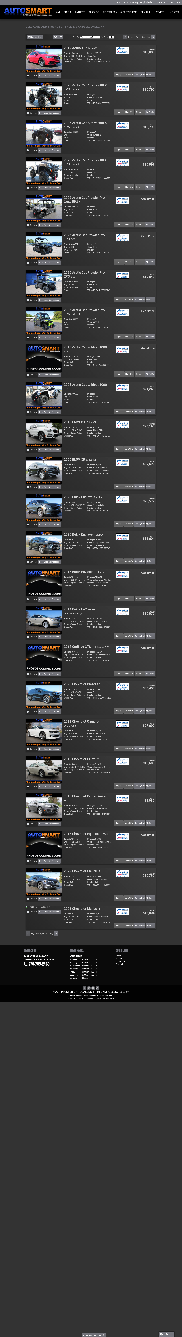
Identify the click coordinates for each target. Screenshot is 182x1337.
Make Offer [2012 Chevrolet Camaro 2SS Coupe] (129, 748)
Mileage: (91, 53)
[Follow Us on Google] (97, 998)
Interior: (90, 59)
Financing (139, 112)
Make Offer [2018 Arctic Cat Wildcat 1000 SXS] (129, 374)
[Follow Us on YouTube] (93, 998)
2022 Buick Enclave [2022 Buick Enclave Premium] (83, 497)
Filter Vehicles (35, 37)
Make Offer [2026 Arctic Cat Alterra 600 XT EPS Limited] (129, 112)
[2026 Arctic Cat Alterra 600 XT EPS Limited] (44, 96)
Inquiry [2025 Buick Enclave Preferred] (118, 561)
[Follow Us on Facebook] (84, 998)
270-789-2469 (173, 2)
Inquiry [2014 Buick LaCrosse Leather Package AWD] (118, 636)
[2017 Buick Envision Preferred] (44, 582)
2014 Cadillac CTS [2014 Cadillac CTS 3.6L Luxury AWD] (87, 647)
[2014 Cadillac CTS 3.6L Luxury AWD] (44, 657)
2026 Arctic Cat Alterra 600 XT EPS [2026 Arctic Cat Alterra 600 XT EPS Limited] (86, 125)
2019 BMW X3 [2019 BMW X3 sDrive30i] (80, 422)
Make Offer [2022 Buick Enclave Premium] (129, 524)
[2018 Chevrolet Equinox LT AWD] (44, 844)
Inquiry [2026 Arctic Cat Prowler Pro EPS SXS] (118, 262)
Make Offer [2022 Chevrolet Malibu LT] (129, 898)
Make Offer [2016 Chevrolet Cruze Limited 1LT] (129, 823)
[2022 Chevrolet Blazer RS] (44, 695)
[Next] (153, 37)
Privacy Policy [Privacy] (121, 974)
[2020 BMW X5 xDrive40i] (44, 470)
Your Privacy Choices (104, 1005)
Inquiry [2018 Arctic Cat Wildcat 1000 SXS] (118, 374)
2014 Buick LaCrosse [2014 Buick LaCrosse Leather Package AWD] (79, 611)
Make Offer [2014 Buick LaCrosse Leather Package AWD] (129, 636)
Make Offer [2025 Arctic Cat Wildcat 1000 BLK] (129, 411)
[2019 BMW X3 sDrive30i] (44, 433)
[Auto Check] (122, 50)
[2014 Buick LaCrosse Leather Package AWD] (44, 620)
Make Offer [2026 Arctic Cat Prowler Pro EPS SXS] (129, 262)
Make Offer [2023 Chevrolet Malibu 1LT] (129, 935)
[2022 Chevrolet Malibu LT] (44, 882)
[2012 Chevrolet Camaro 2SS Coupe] (44, 732)
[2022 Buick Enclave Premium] (44, 507)
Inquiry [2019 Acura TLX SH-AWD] (118, 75)
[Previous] (125, 37)
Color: (89, 56)
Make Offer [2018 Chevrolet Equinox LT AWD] (129, 860)
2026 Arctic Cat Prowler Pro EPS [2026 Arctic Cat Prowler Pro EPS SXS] (84, 274)
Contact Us (120, 971)
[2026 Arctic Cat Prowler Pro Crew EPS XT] (44, 208)
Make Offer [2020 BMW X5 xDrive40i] (129, 486)
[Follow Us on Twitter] (89, 998)
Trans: (66, 59)
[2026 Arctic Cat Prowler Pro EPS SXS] (44, 246)
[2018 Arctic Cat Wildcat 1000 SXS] (44, 358)
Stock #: (67, 53)
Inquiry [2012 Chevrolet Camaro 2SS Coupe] (118, 748)
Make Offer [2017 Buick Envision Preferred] (129, 599)
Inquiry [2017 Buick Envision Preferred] (118, 599)
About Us (119, 968)
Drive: (66, 62)
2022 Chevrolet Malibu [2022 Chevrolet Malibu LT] (82, 871)
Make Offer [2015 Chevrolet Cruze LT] (129, 786)
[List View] (60, 37)
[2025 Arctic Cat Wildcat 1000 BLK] (44, 395)
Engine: (67, 56)
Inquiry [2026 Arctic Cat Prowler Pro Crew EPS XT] (118, 224)
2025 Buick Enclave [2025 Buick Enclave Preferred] (83, 534)
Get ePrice (148, 198)
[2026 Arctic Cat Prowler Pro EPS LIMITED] (44, 320)
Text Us (150, 75)
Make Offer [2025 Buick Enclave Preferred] (129, 561)
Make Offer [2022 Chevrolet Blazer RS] (129, 711)
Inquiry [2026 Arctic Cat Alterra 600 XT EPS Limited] (118, 112)
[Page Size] (111, 37)
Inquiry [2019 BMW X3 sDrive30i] (118, 449)
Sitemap (94, 1005)
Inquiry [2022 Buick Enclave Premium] (118, 524)
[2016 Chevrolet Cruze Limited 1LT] (44, 807)
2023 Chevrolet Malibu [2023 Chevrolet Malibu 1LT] (83, 909)
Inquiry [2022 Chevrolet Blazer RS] (118, 711)
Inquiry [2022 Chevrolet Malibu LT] (118, 898)
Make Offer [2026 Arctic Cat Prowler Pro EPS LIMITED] (129, 337)
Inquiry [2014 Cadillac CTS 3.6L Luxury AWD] (118, 673)
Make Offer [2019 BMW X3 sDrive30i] (129, 449)
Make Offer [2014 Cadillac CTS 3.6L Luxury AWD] (129, 673)
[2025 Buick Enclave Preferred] (44, 545)
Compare (33, 75)
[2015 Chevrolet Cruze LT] (44, 769)
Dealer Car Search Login (76, 1005)
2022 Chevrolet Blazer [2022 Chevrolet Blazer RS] (82, 684)
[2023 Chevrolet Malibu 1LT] (44, 919)
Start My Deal (140, 75)
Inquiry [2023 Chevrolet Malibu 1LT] (118, 935)
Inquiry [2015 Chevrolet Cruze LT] (118, 786)
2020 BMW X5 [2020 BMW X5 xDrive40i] (80, 460)
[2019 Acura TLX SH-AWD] (44, 58)
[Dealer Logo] (28, 12)
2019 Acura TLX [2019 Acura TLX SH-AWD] (80, 48)
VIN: (89, 62)
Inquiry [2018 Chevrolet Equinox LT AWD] (118, 860)
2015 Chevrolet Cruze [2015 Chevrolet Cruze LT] (81, 759)
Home (118, 966)
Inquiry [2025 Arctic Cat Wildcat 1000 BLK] (118, 411)
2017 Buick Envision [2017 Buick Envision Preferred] (84, 572)
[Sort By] (90, 37)
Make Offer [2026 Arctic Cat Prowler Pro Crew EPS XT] (129, 224)
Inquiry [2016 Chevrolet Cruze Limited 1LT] (118, 823)
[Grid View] (55, 37)
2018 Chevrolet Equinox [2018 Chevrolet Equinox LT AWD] (86, 834)
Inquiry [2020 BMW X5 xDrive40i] (118, 486)
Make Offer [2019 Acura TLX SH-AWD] (129, 75)
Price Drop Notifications (49, 75)
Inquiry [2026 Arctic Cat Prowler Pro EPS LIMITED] (118, 337)
